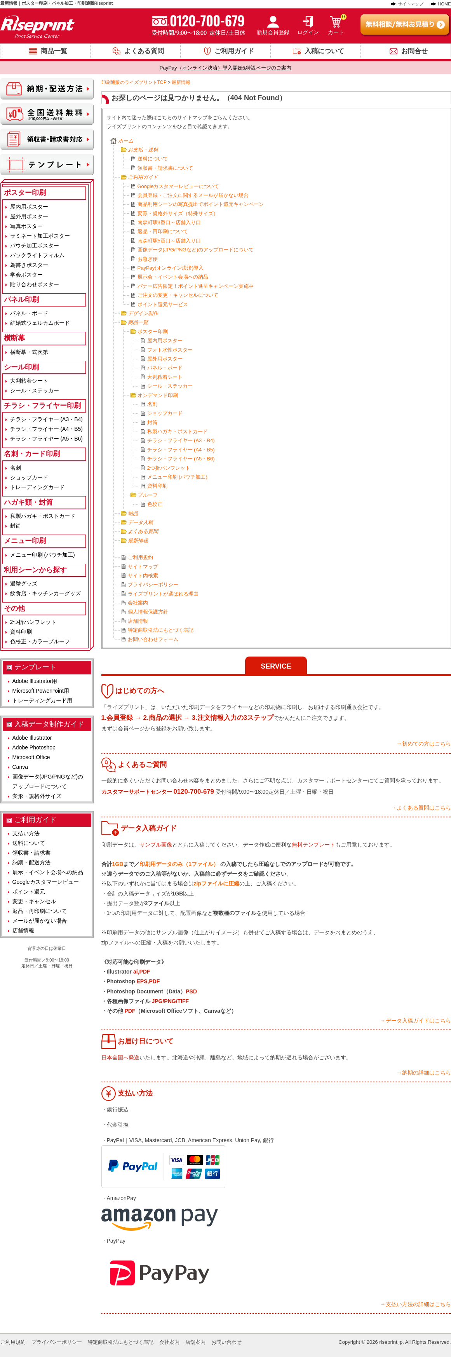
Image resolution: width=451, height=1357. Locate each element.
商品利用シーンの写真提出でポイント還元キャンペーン (201, 204)
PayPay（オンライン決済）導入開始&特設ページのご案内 (225, 68)
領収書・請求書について (165, 168)
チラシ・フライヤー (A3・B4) (181, 440)
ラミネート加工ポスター (40, 236)
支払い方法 (26, 833)
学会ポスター (26, 275)
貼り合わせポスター (34, 284)
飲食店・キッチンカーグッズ (45, 593)
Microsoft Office (31, 757)
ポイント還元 (28, 891)
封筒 (152, 422)
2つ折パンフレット (168, 468)
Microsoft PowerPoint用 (40, 691)
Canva (20, 767)
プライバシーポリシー (153, 584)
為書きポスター (29, 265)
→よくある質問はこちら (421, 808)
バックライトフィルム (37, 255)
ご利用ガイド (234, 51)
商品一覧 (54, 51)
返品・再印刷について (163, 231)
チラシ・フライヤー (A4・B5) (181, 450)
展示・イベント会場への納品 (47, 872)
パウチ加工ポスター (34, 245)
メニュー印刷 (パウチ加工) (177, 477)
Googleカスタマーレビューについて (178, 186)
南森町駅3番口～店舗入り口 (169, 222)
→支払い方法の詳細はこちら (415, 1304)
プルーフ (148, 495)
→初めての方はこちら (424, 743)
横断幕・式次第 (29, 352)
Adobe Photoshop (34, 747)
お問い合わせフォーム (153, 639)
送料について (153, 159)
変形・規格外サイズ (36, 796)
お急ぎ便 (148, 259)
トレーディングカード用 (42, 700)
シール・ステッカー (170, 386)
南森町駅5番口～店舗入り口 (169, 241)
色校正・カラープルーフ (40, 641)
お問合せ (414, 51)
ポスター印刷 (153, 331)
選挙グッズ (23, 583)
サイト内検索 (143, 575)
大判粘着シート (165, 377)
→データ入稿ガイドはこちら (415, 1020)
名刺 (152, 404)
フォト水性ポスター (170, 350)
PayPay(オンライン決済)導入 (171, 268)
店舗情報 (138, 621)
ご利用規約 (140, 557)
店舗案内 (195, 1342)
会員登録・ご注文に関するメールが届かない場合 (193, 195)
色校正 (154, 504)
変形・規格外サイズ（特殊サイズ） (178, 213)
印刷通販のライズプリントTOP (134, 82)
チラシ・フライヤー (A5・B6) (181, 459)
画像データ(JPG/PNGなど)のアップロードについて (196, 250)
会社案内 (138, 603)
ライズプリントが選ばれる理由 (163, 594)
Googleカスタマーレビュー (45, 882)
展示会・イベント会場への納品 (173, 277)
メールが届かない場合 (39, 921)
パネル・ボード (165, 368)
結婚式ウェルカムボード (40, 323)
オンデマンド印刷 (158, 395)
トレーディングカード (37, 487)
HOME (444, 4)
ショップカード (165, 413)
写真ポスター (26, 226)
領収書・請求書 (31, 853)
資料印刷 (157, 486)
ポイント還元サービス (163, 304)
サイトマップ (410, 4)
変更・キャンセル (34, 901)
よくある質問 (144, 51)
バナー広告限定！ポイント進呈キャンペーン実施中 (196, 286)
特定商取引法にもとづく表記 (160, 630)
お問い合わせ (226, 1342)
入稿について (324, 51)
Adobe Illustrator (32, 738)
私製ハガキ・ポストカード (177, 431)
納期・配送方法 (31, 862)
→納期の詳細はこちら (424, 1073)
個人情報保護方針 (148, 612)
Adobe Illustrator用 (34, 681)
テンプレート (35, 667)
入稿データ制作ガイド (49, 724)
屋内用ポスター (165, 340)
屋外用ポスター (165, 359)
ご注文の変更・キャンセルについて (178, 295)
